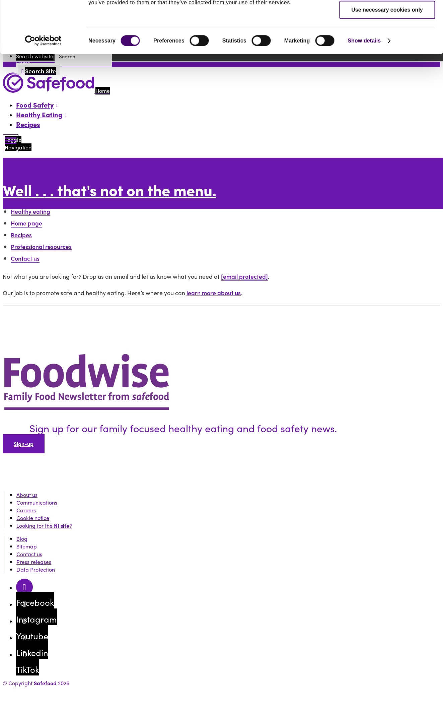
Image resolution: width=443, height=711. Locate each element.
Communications (36, 502)
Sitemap (26, 546)
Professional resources (41, 246)
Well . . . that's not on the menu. (109, 190)
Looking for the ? (44, 525)
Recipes (28, 124)
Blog (21, 538)
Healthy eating (30, 211)
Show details (364, 89)
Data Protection (35, 569)
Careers (26, 510)
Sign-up (23, 444)
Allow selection (387, 38)
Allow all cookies (387, 17)
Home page (26, 223)
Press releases (33, 562)
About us (27, 495)
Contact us (25, 258)
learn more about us (214, 292)
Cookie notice (32, 518)
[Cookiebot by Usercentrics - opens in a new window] (43, 89)
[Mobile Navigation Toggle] (10, 143)
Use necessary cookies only (387, 58)
